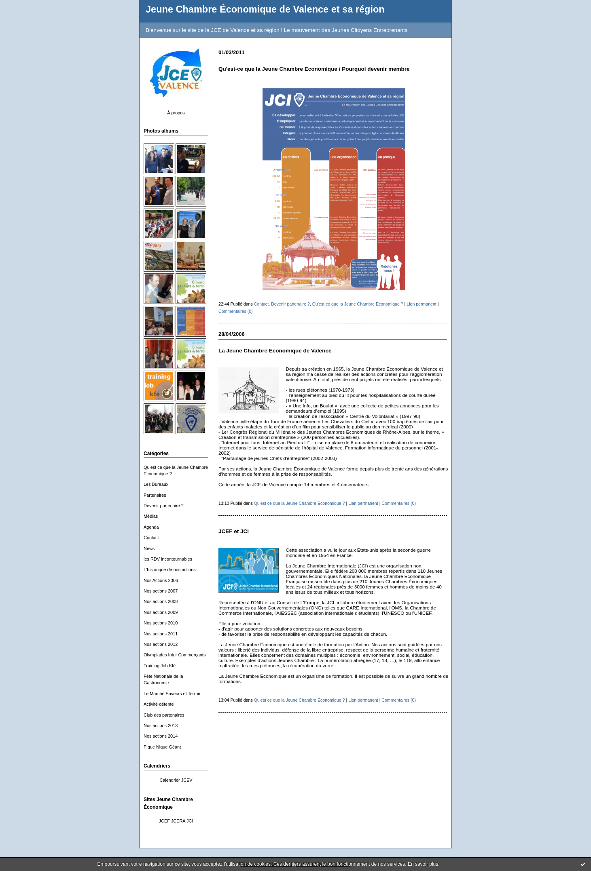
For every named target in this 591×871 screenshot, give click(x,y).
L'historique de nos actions (170, 569)
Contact (151, 537)
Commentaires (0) (235, 311)
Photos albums (161, 131)
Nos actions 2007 (161, 590)
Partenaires (155, 495)
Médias (151, 516)
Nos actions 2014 (161, 736)
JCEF (164, 820)
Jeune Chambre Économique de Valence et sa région (265, 9)
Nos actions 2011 (161, 633)
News (149, 548)
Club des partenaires (164, 715)
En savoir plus (423, 864)
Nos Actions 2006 (161, 580)
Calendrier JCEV (175, 780)
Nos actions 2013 (161, 725)
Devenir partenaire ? (164, 505)
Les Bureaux (156, 484)
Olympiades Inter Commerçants (174, 654)
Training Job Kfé (160, 665)
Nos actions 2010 (161, 622)
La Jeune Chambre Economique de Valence (274, 351)
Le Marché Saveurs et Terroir (172, 693)
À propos (176, 112)
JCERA (178, 820)
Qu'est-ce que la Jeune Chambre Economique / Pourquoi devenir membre (314, 69)
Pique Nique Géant (162, 746)
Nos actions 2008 (161, 601)
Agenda (151, 527)
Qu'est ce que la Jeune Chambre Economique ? (357, 304)
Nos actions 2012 (161, 644)
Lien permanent (421, 304)
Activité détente (159, 704)
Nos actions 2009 (161, 612)
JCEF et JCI (233, 531)
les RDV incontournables (168, 559)
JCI (189, 820)
